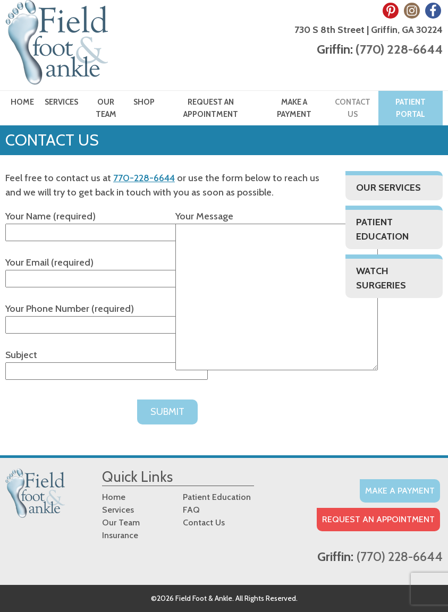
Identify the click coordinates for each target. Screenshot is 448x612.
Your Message (276, 291)
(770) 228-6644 (399, 49)
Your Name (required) (106, 224)
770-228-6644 (144, 178)
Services (61, 102)
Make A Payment (400, 491)
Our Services (388, 187)
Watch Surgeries (381, 278)
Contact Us (352, 108)
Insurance (120, 535)
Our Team (106, 108)
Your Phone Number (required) (106, 316)
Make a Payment (294, 108)
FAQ (191, 510)
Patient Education (382, 229)
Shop (144, 102)
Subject (106, 363)
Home (22, 102)
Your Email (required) (106, 270)
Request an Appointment (210, 108)
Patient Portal (410, 108)
